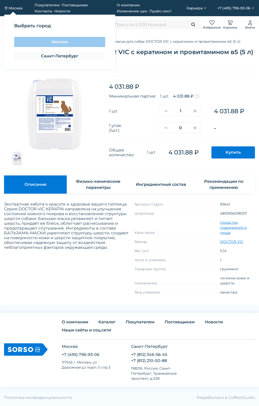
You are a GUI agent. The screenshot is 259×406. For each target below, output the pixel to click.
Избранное (212, 24)
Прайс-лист (160, 11)
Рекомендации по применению (223, 184)
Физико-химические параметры (98, 184)
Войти (250, 24)
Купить (233, 152)
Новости (62, 11)
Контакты (43, 11)
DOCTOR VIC (231, 241)
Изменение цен (132, 11)
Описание (36, 184)
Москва (60, 41)
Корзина (230, 24)
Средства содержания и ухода (233, 227)
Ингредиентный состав (161, 184)
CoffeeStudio (241, 397)
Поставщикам (75, 5)
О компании (128, 5)
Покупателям (47, 5)
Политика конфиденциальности (38, 397)
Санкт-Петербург (59, 56)
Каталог (107, 322)
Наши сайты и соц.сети (86, 330)
